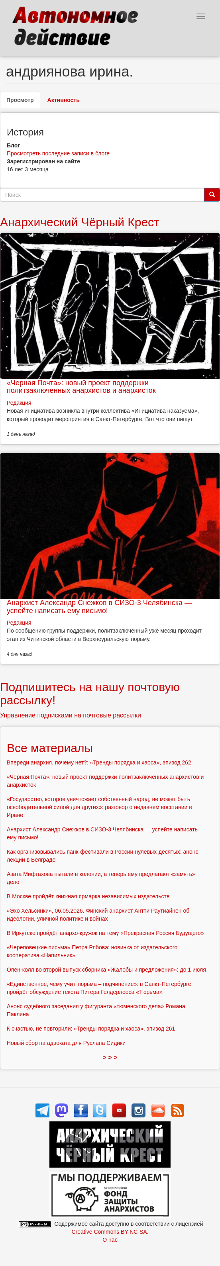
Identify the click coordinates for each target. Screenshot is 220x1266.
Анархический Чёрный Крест (79, 222)
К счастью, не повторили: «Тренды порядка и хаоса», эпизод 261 (91, 1028)
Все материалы (50, 748)
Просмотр (23, 102)
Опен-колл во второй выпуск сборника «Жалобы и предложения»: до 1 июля (106, 969)
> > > (110, 1057)
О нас (109, 1240)
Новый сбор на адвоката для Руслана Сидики (66, 1043)
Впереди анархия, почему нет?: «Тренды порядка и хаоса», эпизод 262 (99, 762)
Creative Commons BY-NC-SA (109, 1232)
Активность (63, 100)
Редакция (19, 403)
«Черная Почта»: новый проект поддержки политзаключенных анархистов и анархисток (81, 387)
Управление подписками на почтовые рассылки (70, 715)
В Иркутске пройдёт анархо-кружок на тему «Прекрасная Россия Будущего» (105, 933)
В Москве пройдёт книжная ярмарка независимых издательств (88, 896)
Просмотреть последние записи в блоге (58, 153)
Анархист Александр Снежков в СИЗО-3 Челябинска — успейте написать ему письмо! (99, 607)
